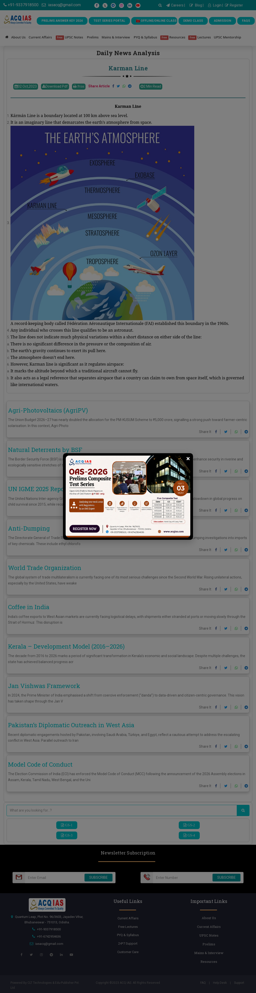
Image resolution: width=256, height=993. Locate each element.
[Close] (188, 458)
